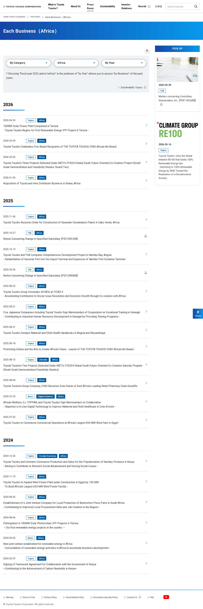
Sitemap (10, 593)
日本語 (158, 6)
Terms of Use (32, 593)
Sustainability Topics (130, 88)
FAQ (174, 593)
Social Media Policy (86, 593)
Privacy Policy (57, 593)
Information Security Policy (122, 593)
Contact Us (153, 593)
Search (196, 6)
